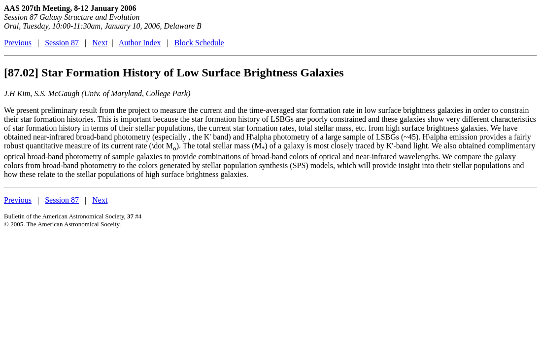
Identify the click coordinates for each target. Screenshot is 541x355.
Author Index (140, 42)
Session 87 (62, 42)
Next (99, 42)
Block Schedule (199, 42)
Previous (18, 42)
